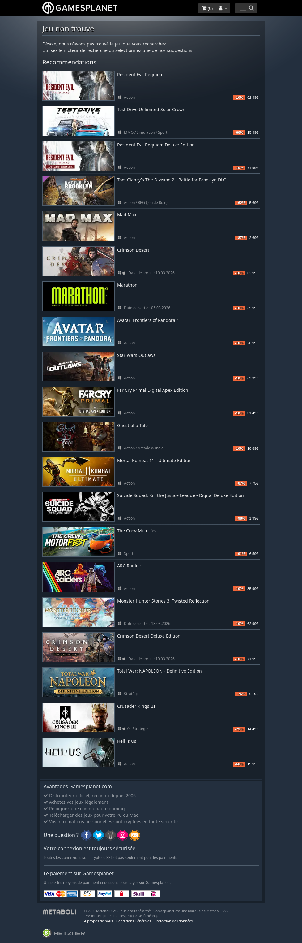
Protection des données (173, 921)
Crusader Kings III (136, 706)
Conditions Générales (133, 921)
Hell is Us (126, 741)
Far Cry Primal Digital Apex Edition (152, 390)
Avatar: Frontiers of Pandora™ (148, 320)
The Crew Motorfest (137, 531)
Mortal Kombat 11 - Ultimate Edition (154, 460)
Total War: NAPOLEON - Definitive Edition (159, 671)
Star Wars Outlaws (136, 355)
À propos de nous (98, 921)
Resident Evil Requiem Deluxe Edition (156, 145)
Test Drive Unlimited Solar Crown (151, 109)
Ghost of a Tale (132, 425)
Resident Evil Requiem (140, 74)
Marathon (127, 285)
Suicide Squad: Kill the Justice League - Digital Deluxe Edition (180, 495)
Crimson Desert (133, 250)
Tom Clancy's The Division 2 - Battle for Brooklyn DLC (171, 180)
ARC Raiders (129, 566)
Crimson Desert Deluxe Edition (149, 636)
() (207, 8)
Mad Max (126, 215)
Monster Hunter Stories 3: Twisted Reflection (163, 601)
